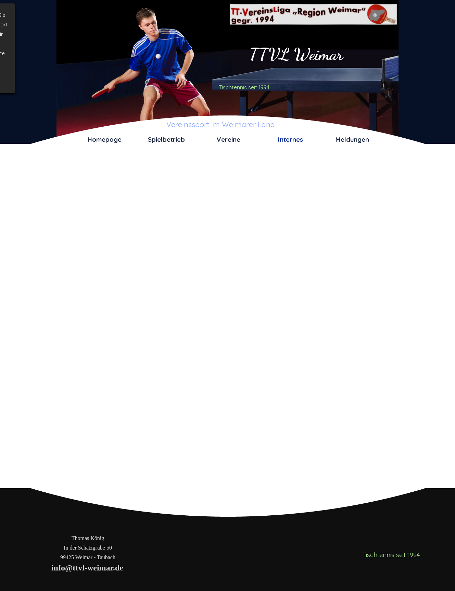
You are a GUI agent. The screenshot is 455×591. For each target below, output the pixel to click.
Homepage (105, 139)
